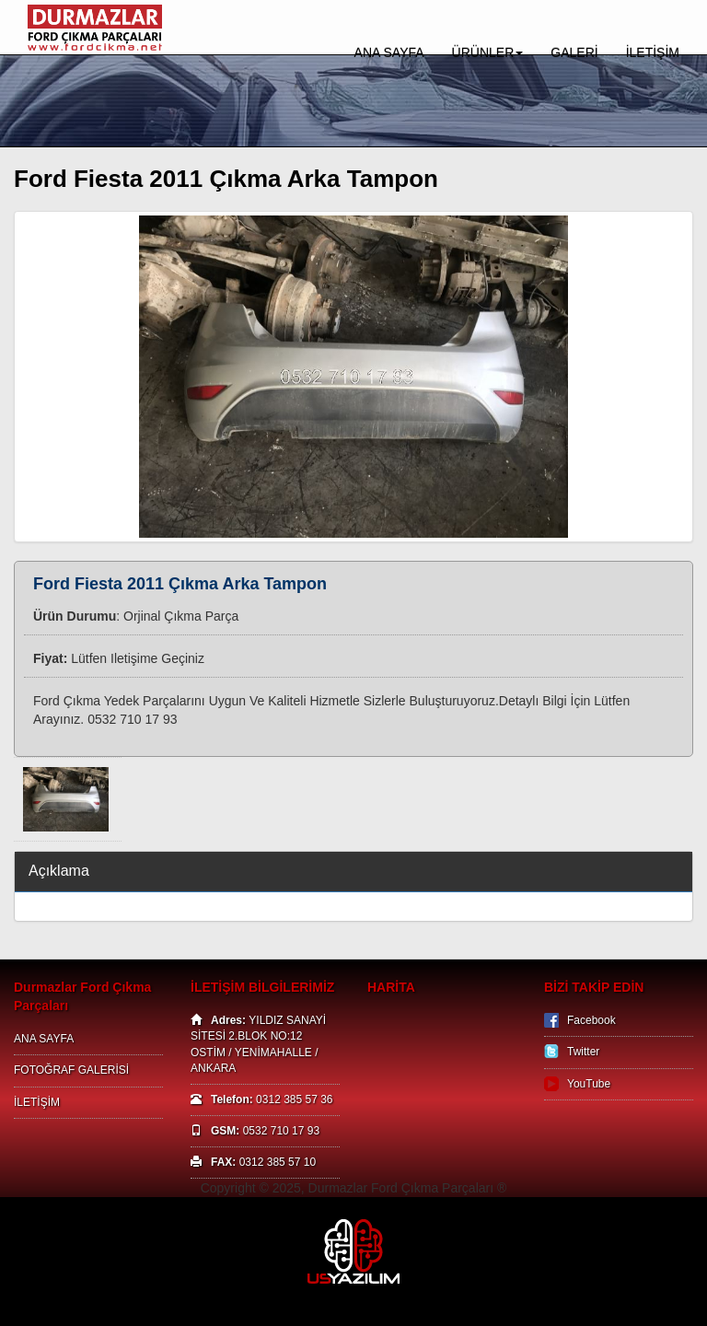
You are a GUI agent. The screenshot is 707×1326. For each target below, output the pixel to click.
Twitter (583, 1051)
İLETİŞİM (652, 52)
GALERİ (574, 52)
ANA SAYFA (389, 52)
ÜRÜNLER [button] (488, 52)
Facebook (591, 1020)
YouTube (588, 1083)
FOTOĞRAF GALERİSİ (71, 1070)
